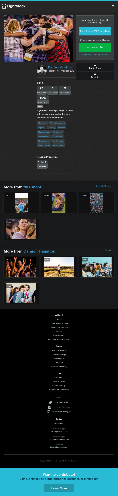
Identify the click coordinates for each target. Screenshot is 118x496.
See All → (109, 250)
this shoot (32, 187)
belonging (58, 145)
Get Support (59, 423)
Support (59, 331)
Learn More (59, 488)
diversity (42, 122)
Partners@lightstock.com (59, 439)
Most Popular (59, 358)
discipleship (44, 145)
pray (41, 127)
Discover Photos (59, 350)
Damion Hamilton (60, 67)
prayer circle (44, 132)
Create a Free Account (59, 323)
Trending (59, 362)
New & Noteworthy (59, 366)
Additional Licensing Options (95, 54)
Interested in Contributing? (59, 339)
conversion (43, 136)
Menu (113, 6)
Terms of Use (59, 377)
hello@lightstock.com (59, 447)
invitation (57, 136)
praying (51, 127)
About (59, 319)
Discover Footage (59, 354)
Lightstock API (59, 335)
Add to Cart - (95, 47)
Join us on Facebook (61, 406)
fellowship (58, 141)
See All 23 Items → (105, 186)
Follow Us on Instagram (61, 411)
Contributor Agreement (59, 389)
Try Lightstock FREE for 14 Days (95, 31)
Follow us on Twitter (61, 402)
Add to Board (95, 67)
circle (61, 127)
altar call (57, 132)
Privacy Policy (59, 381)
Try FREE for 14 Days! (59, 327)
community (43, 141)
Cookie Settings (59, 385)
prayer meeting (57, 122)
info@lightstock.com (59, 431)
